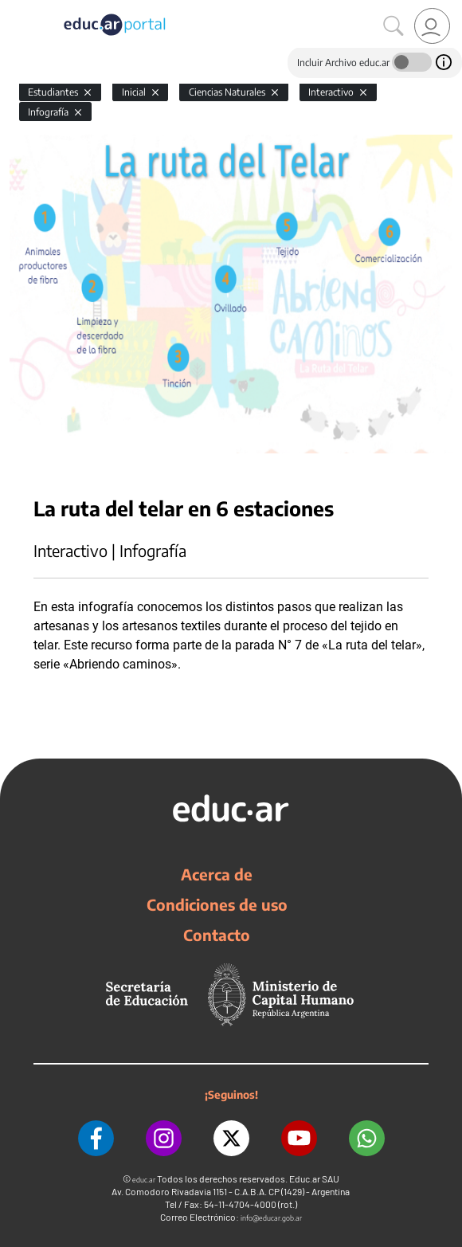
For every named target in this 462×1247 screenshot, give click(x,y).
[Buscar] (393, 26)
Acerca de (217, 874)
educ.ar (143, 1179)
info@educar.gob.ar (271, 1218)
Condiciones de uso (217, 904)
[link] (432, 26)
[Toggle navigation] (14, 9)
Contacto (216, 934)
